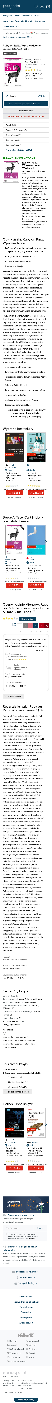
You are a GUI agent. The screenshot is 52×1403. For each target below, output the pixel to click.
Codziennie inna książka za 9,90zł (17, 37)
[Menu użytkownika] (42, 6)
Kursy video (8, 21)
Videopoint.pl (15, 1353)
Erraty (5, 1024)
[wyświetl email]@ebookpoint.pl (35, 1383)
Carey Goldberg (20, 1156)
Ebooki (17, 15)
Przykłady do (19, 150)
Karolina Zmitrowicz (35, 480)
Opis (11, 125)
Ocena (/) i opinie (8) (16, 130)
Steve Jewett (40, 573)
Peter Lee (9, 1156)
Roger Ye (9, 480)
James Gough (33, 1156)
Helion (42, 64)
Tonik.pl (19, 1392)
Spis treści (13, 145)
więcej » (32, 1238)
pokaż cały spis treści (18, 1092)
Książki (37, 15)
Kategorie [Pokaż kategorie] (7, 15)
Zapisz (40, 1228)
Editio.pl (32, 1345)
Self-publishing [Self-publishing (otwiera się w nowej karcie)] (26, 1283)
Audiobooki (26, 15)
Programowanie (22, 1037)
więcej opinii (14, 696)
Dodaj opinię (27, 619)
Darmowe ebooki (11, 26)
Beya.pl (32, 1353)
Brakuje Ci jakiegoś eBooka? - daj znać (20, 1248)
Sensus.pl (13, 1345)
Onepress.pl (34, 1341)
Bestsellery (40, 21)
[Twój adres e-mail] (18, 1228)
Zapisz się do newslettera (21, 1215)
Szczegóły (13, 140)
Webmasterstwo (22, 1044)
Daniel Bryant (43, 1156)
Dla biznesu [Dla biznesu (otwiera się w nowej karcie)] (26, 1277)
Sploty (31, 1357)
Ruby (32, 1040)
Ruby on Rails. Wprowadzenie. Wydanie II (31, 165)
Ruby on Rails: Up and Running (30, 999)
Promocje (19, 21)
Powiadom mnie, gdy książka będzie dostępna (26, 104)
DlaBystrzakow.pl (16, 1349)
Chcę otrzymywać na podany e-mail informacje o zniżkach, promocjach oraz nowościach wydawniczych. (21, 1236)
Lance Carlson (36, 171)
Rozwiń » (39, 650)
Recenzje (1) (14, 135)
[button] (46, 449)
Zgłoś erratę (15, 1024)
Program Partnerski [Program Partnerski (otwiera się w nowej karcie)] (26, 1272)
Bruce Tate (26, 171)
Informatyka (8, 1037)
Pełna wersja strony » (26, 1399)
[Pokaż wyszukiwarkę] (36, 6)
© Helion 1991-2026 (10, 1377)
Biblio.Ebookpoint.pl (17, 1361)
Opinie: (35, 73)
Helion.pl (13, 1341)
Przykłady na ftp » (10, 1021)
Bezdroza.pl (33, 1349)
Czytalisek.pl (14, 1357)
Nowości (29, 21)
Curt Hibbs (34, 62)
